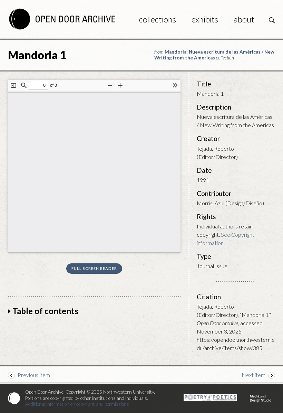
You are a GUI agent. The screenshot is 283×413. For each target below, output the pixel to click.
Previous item (34, 375)
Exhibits (205, 19)
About (244, 19)
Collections (157, 19)
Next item (253, 375)
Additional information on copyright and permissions (77, 404)
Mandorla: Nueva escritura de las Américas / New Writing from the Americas (214, 54)
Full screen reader (94, 268)
